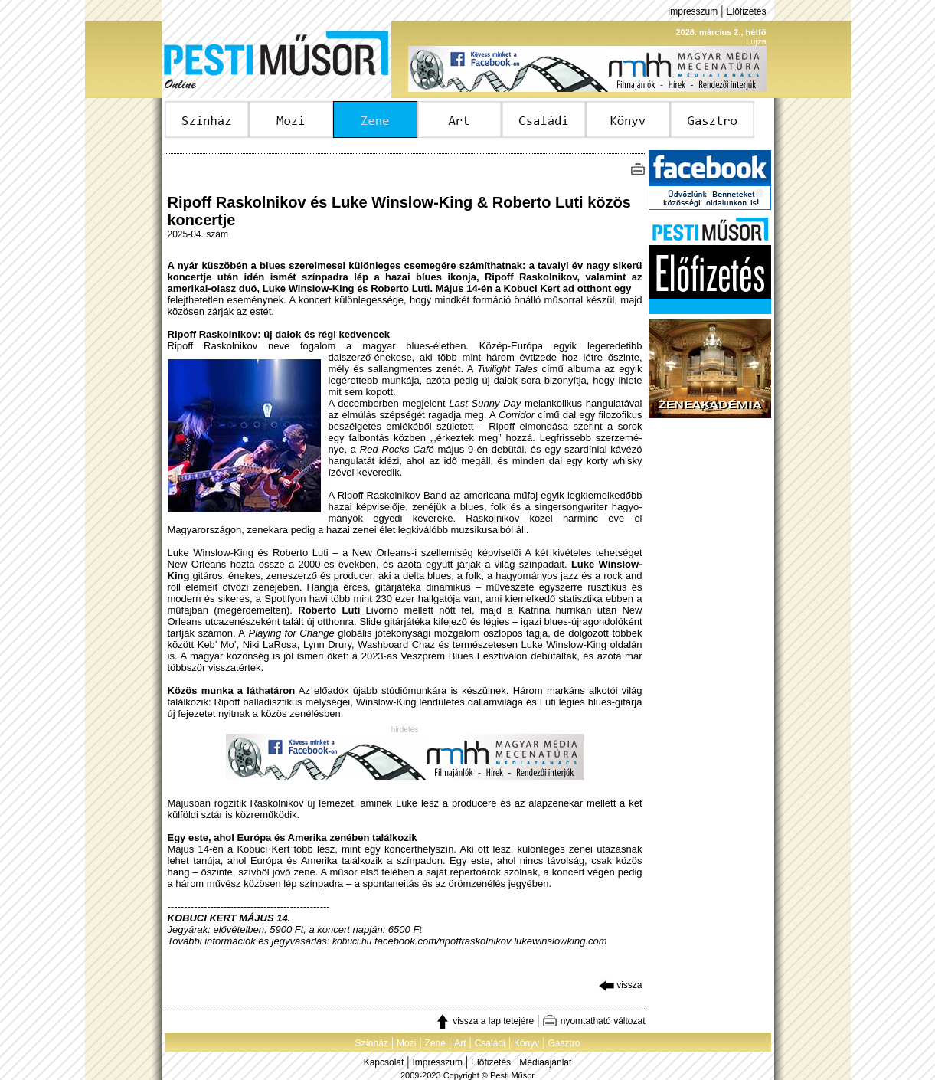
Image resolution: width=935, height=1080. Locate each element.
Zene (435, 1043)
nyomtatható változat (593, 1021)
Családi (490, 1043)
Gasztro (564, 1043)
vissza (620, 985)
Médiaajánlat (545, 1062)
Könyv (526, 1043)
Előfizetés (746, 11)
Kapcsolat (384, 1062)
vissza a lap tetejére (484, 1021)
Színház (371, 1043)
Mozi (406, 1043)
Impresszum (693, 11)
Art (460, 1043)
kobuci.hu (351, 941)
